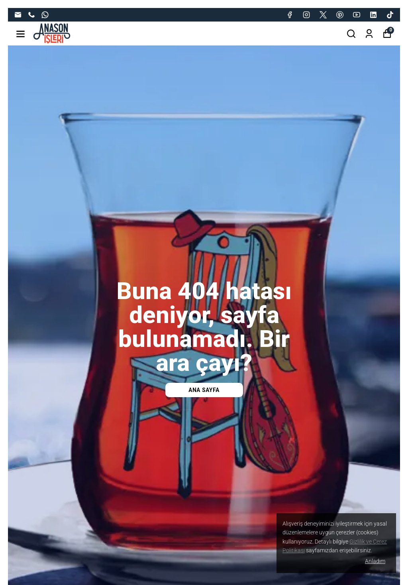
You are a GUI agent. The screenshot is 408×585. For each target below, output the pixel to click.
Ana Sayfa (204, 390)
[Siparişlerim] (369, 34)
